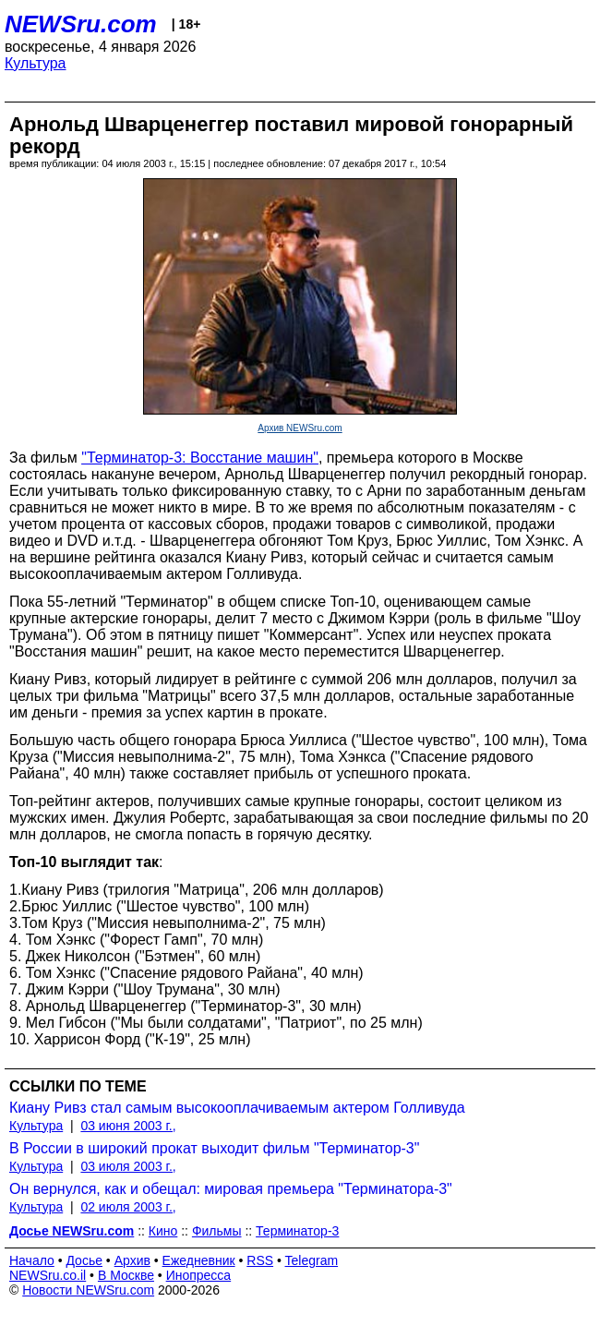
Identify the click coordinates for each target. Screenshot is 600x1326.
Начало (31, 1260)
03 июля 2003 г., (127, 1166)
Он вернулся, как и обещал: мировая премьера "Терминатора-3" (230, 1189)
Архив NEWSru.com (300, 428)
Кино (163, 1231)
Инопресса (199, 1275)
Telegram (312, 1260)
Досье (84, 1260)
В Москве (126, 1275)
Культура (35, 63)
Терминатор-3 (297, 1231)
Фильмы (217, 1231)
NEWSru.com (81, 24)
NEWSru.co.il (47, 1275)
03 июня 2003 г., (127, 1125)
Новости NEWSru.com (88, 1290)
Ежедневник (198, 1260)
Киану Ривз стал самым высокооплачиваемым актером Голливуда (237, 1107)
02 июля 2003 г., (127, 1206)
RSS (259, 1260)
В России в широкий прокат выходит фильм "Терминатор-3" (214, 1148)
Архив (132, 1260)
